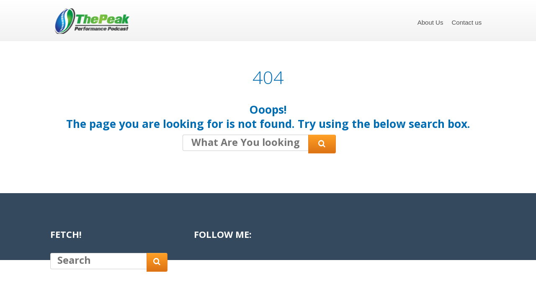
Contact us (466, 22)
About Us (430, 22)
